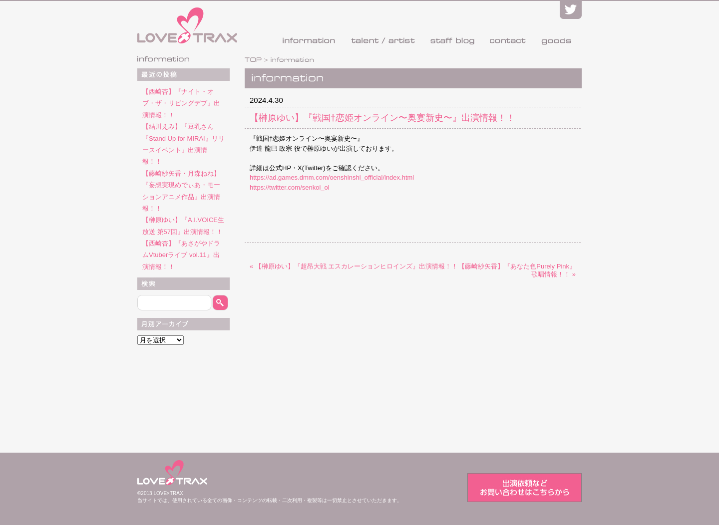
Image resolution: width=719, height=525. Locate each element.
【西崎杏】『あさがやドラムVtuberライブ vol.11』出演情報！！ (181, 255)
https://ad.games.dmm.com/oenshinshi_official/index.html (332, 177)
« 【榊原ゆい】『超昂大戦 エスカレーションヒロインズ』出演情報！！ (354, 266)
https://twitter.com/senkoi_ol (290, 187)
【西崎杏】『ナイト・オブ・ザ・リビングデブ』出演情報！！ (181, 103)
